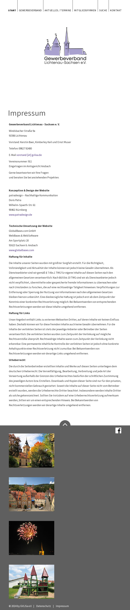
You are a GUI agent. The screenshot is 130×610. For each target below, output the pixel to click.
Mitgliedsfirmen (85, 10)
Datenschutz (43, 606)
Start (12, 10)
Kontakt (116, 10)
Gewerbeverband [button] (30, 10)
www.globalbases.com (21, 250)
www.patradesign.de (20, 214)
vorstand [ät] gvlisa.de (29, 155)
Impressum (62, 606)
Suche (103, 10)
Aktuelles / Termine (58, 10)
